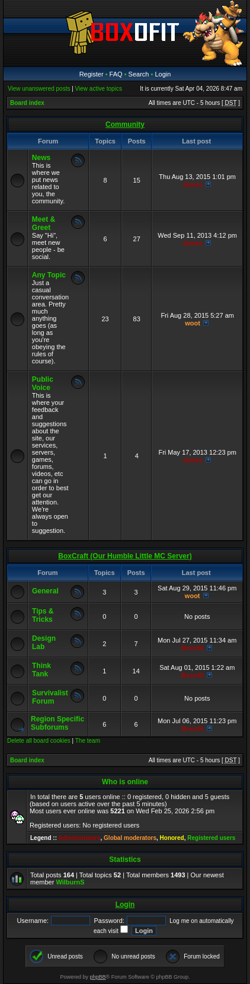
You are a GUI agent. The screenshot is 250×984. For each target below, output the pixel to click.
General (45, 591)
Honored (172, 838)
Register (91, 74)
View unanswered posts (39, 88)
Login (163, 74)
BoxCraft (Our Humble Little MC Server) (124, 556)
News (41, 158)
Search (139, 74)
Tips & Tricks (42, 615)
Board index (27, 103)
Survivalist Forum (50, 697)
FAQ (116, 74)
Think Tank (41, 670)
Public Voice (42, 383)
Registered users (211, 838)
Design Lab (44, 642)
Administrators (79, 838)
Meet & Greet (43, 223)
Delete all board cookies (38, 740)
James (192, 184)
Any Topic (49, 275)
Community (125, 124)
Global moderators (130, 838)
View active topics (98, 88)
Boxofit (192, 647)
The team (87, 740)
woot (192, 323)
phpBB (98, 977)
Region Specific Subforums (57, 723)
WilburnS (70, 882)
